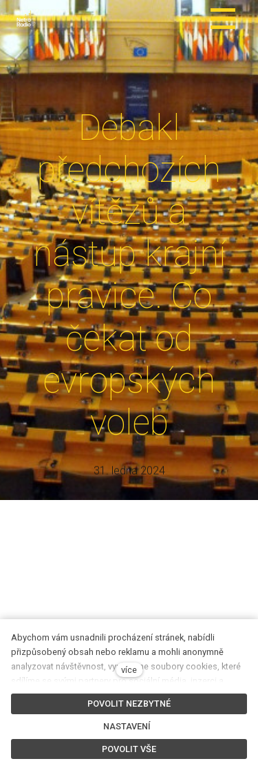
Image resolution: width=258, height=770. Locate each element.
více (129, 670)
